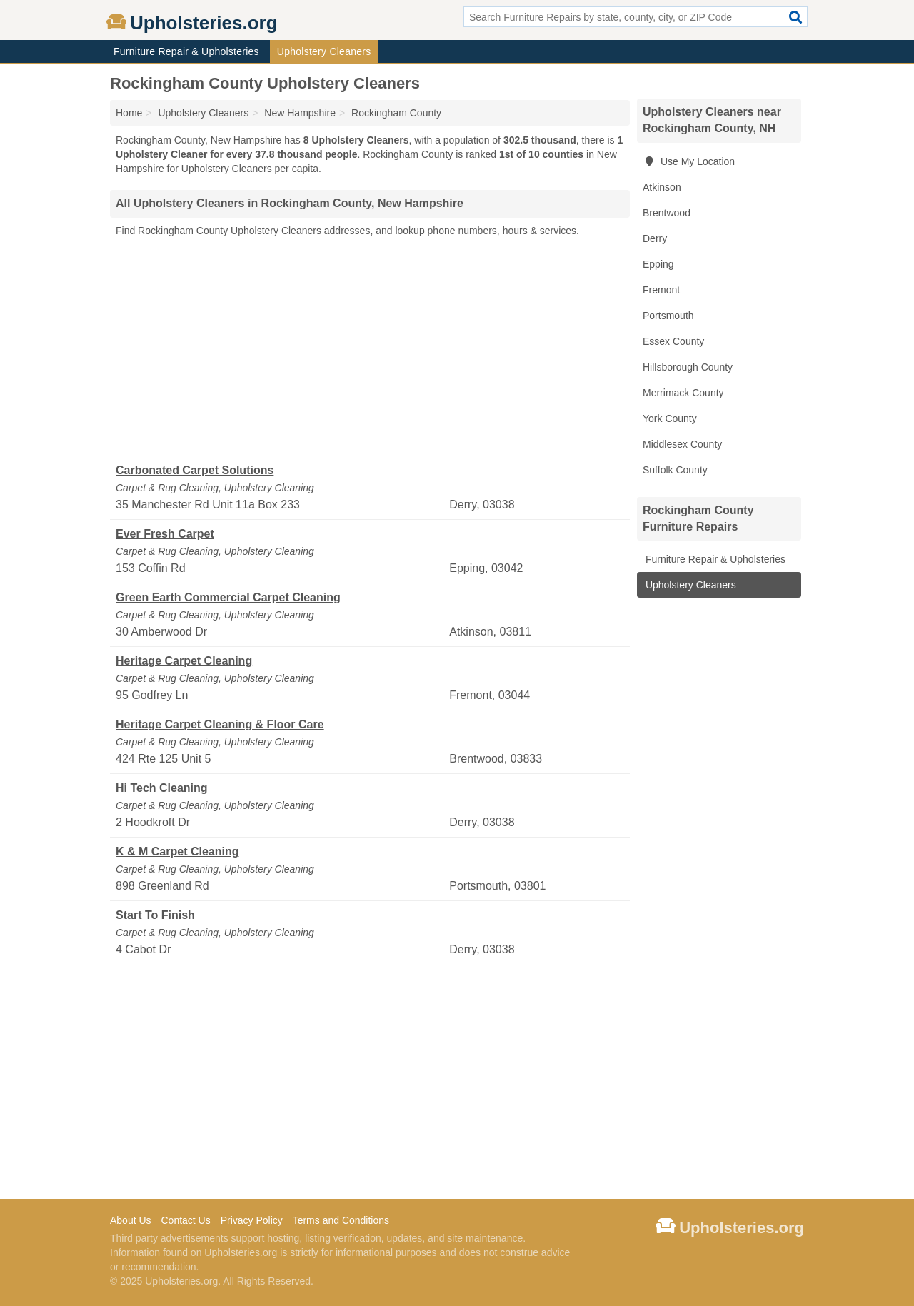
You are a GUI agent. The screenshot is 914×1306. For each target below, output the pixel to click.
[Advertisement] (370, 351)
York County (670, 418)
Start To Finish (155, 915)
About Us (130, 1220)
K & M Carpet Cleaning (177, 851)
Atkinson (662, 187)
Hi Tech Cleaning (162, 788)
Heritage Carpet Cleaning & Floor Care (220, 724)
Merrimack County (683, 392)
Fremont (661, 290)
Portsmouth (668, 315)
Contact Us (185, 1220)
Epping (658, 264)
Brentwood (666, 212)
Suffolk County (675, 470)
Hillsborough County (688, 367)
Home (129, 113)
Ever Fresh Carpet (165, 534)
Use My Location (689, 161)
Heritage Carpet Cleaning (184, 661)
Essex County (673, 341)
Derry (655, 238)
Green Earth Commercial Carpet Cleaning (228, 597)
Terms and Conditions (341, 1220)
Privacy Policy (252, 1220)
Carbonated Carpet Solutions (194, 470)
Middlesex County (682, 444)
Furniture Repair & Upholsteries (186, 51)
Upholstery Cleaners (324, 51)
